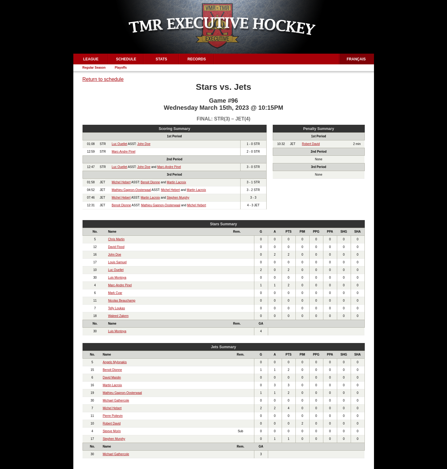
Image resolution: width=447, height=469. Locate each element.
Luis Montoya (117, 277)
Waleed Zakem (118, 316)
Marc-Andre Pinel (123, 151)
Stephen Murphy (178, 197)
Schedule (126, 59)
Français (356, 59)
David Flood (116, 247)
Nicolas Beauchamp (121, 300)
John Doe (143, 144)
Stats (161, 59)
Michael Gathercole (116, 400)
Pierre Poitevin (113, 416)
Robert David (311, 144)
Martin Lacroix (176, 182)
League (90, 59)
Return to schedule (103, 79)
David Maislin (112, 377)
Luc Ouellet (119, 144)
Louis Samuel (117, 262)
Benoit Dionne (150, 182)
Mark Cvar (115, 293)
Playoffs (121, 67)
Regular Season (94, 67)
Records (196, 59)
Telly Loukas (116, 308)
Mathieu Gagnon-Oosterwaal (131, 190)
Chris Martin (116, 239)
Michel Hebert (121, 182)
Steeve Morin (112, 431)
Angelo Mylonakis (115, 362)
